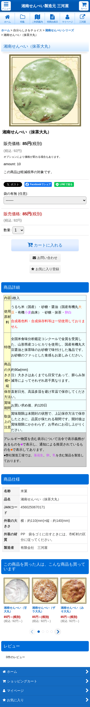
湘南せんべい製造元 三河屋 (45, 6)
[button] (6, 6)
